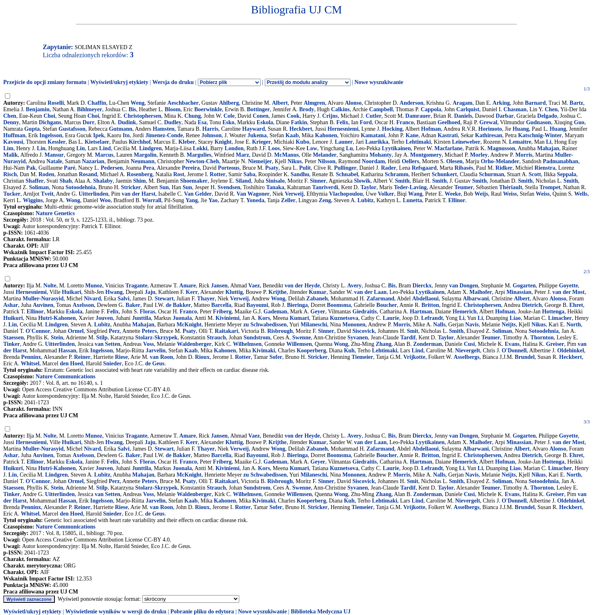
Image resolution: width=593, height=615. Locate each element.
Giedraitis (365, 312)
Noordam (373, 161)
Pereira (191, 168)
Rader (388, 168)
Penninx (31, 357)
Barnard (535, 103)
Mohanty (381, 155)
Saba (249, 174)
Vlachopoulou (346, 194)
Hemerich (464, 312)
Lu (349, 148)
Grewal (488, 122)
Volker (386, 194)
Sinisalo (275, 181)
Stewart (164, 299)
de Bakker (178, 305)
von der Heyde (302, 286)
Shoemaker (194, 181)
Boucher (387, 305)
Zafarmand (380, 299)
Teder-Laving (410, 187)
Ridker (504, 168)
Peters (149, 331)
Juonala (182, 318)
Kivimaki (263, 350)
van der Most (568, 292)
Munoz (93, 286)
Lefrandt (432, 318)
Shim (139, 181)
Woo (105, 200)
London (234, 148)
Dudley (173, 122)
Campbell (381, 109)
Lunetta (412, 200)
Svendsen (228, 187)
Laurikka (376, 142)
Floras (147, 312)
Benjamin (38, 109)
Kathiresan (488, 135)
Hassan (67, 350)
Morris (523, 155)
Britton (430, 305)
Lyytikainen (396, 148)
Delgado (547, 116)
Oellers (410, 161)
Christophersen (142, 116)
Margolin (145, 155)
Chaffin (96, 103)
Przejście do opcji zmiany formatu (45, 82)
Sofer (275, 357)
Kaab (292, 135)
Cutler (373, 116)
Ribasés (463, 168)
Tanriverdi (325, 187)
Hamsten (164, 129)
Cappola (431, 109)
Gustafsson (71, 129)
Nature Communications (65, 376)
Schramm (396, 174)
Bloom (172, 109)
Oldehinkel (570, 350)
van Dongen (463, 286)
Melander (324, 155)
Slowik (362, 181)
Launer (344, 142)
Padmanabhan (560, 161)
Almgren (314, 103)
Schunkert (444, 174)
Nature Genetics (55, 213)
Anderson (411, 103)
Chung (192, 116)
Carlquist (467, 109)
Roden (46, 174)
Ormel (76, 331)
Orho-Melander (500, 161)
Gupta (32, 129)
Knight (223, 142)
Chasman (515, 109)
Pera (148, 168)
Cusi (469, 344)
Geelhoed (448, 122)
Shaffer (34, 181)
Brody (306, 109)
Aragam (462, 103)
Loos (274, 148)
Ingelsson (50, 135)
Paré (69, 168)
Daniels (463, 116)
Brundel (525, 357)
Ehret (576, 305)
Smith (402, 181)
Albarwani (476, 299)
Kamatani (373, 135)
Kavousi (13, 142)
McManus (286, 155)
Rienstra (545, 168)
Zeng (325, 200)
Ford (366, 122)
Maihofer (481, 292)
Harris (210, 129)
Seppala (566, 174)
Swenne (301, 337)
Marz (242, 155)
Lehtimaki (418, 142)
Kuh (349, 350)
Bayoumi (257, 305)
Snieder (112, 363)
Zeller (288, 200)
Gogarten (524, 286)
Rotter (217, 174)
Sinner (318, 181)
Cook (293, 116)
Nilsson (326, 161)
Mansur (54, 155)
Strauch (216, 337)
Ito (126, 135)
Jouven (104, 318)
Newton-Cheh (202, 161)
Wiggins (33, 200)
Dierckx (422, 286)
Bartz (576, 103)
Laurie (391, 318)
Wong (73, 200)
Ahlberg (229, 103)
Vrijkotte (414, 357)
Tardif (408, 337)
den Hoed (71, 363)
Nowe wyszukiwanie (378, 82)
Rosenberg (140, 174)
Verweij (294, 194)
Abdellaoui (425, 299)
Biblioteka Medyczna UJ (321, 612)
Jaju (150, 292)
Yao (213, 200)
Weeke (453, 194)
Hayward (253, 129)
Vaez (254, 286)
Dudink (127, 122)
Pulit (305, 168)
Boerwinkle (208, 109)
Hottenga (553, 312)
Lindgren (150, 148)
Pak (30, 168)
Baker (133, 305)
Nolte (49, 286)
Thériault (510, 187)
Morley (479, 155)
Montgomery (426, 155)
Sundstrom (257, 337)
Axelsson (83, 305)
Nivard (92, 299)
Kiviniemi (227, 318)
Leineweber (466, 142)
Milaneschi (314, 325)
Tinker (11, 344)
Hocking (392, 129)
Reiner (82, 357)
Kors (264, 318)
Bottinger (258, 109)
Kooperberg (311, 350)
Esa (202, 122)
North (573, 325)
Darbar (504, 116)
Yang (192, 200)
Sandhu (299, 174)
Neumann (142, 161)
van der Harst (139, 194)
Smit (412, 331)
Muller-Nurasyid (43, 299)
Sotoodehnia (80, 187)
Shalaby (103, 181)
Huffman (14, 135)
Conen (260, 116)
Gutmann (120, 129)
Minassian (518, 292)
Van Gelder (198, 194)
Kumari (299, 318)
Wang (415, 194)
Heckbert (301, 129)
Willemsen (299, 344)
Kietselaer (96, 142)
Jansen (219, 286)
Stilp (102, 337)
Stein (57, 337)
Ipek (98, 135)
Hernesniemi (342, 129)
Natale (54, 161)
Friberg (222, 312)
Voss (148, 344)
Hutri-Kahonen (57, 318)
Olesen (454, 161)
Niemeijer (260, 161)
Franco (405, 122)
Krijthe (277, 292)
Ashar (10, 305)
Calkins (340, 109)
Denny (11, 122)
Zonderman (427, 344)
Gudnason (538, 122)
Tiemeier (362, 357)
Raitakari (226, 331)
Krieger (261, 142)
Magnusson (501, 148)
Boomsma (339, 305)
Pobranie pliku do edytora (202, 612)
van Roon (161, 357)
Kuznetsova (344, 318)
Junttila (141, 318)
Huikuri (13, 318)
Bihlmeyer (89, 109)
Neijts (509, 325)
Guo (579, 122)
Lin (41, 148)
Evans (512, 344)
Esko (228, 122)
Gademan (275, 312)
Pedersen (112, 168)
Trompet (550, 187)
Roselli (56, 103)
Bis (132, 109)
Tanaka (275, 187)
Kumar (318, 292)
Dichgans (50, 122)
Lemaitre (520, 142)
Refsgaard (424, 168)
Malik (10, 155)
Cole (228, 116)
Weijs (481, 194)
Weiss (510, 194)
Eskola (265, 122)
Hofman (431, 129)
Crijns (330, 116)
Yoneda (255, 200)
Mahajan (548, 148)
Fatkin (299, 122)
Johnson (211, 135)
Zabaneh (317, 299)
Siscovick (363, 331)
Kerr (192, 292)
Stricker (131, 187)
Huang (521, 129)
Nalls (439, 325)
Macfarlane (449, 148)
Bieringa (297, 305)
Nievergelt (467, 350)
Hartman (421, 312)
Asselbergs (467, 357)
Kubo (302, 142)
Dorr (88, 122)
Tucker (11, 194)
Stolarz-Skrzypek (156, 337)
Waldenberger (194, 344)
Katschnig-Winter (540, 135)
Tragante (136, 286)
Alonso (353, 103)
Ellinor (456, 200)
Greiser (555, 344)
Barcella (221, 305)
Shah (65, 181)
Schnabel (347, 174)
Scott (535, 174)
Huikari (71, 292)
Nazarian (93, 161)
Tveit (47, 194)
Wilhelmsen (247, 344)
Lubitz (365, 200)
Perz (114, 331)
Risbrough (280, 331)
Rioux (202, 357)
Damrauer (418, 116)
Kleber (186, 142)
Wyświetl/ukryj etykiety (119, 82)
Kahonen (326, 135)
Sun (164, 187)
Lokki (200, 148)
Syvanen (357, 337)
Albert (280, 103)
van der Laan (370, 292)
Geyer (317, 312)
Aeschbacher (183, 103)
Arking (501, 103)
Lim (8, 148)
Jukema (256, 135)
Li (548, 142)
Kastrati (447, 135)
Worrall (151, 200)
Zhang (384, 344)
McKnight (189, 325)
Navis (471, 325)
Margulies (199, 155)
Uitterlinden (93, 194)
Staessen (13, 337)
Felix (342, 122)
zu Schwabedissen (265, 325)
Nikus (295, 161)
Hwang (114, 292)
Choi (49, 116)
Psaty (272, 168)
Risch (10, 174)
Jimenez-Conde (164, 135)
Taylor (368, 187)
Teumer (463, 187)
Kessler (56, 142)
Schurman (491, 174)
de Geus (154, 363)
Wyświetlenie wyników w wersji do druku (116, 612)
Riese (121, 357)
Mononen (354, 325)
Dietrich (532, 305)
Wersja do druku (173, 82)
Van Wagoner (252, 194)
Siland (243, 181)
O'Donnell (514, 350)
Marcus (104, 155)
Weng (137, 103)
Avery (354, 286)
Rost (178, 174)
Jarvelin (156, 350)
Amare (187, 286)
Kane (411, 135)
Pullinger (345, 168)
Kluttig (234, 292)
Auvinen (43, 305)
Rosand (88, 174)
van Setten (107, 344)
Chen (551, 109)
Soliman (39, 187)
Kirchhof (140, 142)
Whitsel (30, 363)
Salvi (123, 299)
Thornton (542, 337)
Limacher (559, 318)
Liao (515, 318)
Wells (581, 194)
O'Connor (38, 331)
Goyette (568, 286)
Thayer (206, 299)
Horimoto (490, 129)
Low (312, 148)
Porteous (229, 168)
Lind (105, 148)
